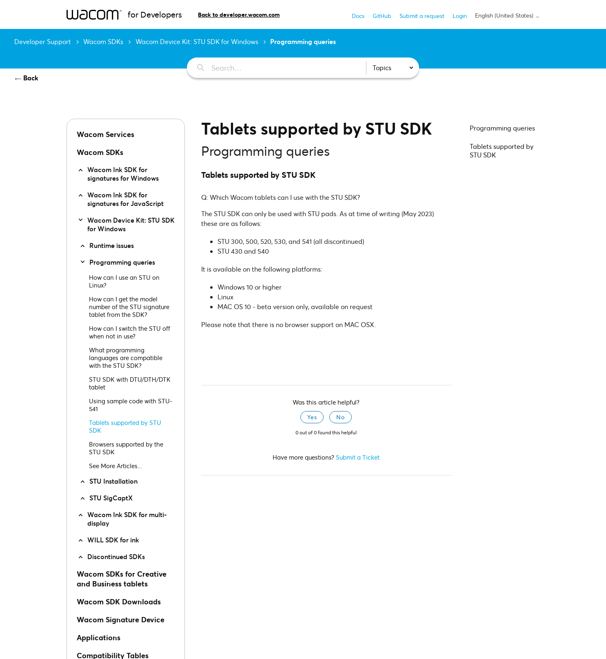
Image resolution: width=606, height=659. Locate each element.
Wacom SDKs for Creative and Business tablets (121, 578)
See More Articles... (115, 466)
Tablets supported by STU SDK (125, 426)
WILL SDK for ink (113, 539)
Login (460, 15)
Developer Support (42, 41)
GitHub (382, 15)
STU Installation (113, 481)
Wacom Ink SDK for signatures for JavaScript (125, 199)
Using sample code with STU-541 (130, 405)
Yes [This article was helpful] (312, 417)
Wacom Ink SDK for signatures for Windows (123, 173)
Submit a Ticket (358, 457)
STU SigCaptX (111, 497)
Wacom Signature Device (120, 619)
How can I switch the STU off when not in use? (129, 332)
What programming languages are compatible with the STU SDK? (125, 357)
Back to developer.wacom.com (239, 14)
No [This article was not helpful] (340, 417)
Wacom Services (105, 134)
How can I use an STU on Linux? (124, 281)
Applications (98, 637)
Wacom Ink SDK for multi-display (127, 518)
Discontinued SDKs (116, 556)
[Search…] (272, 67)
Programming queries (303, 41)
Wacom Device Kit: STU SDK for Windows (196, 41)
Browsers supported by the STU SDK (126, 448)
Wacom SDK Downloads (119, 601)
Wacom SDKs (103, 41)
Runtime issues (111, 245)
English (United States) (507, 15)
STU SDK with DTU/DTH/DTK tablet (130, 383)
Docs (358, 15)
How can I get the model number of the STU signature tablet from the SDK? (129, 306)
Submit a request (422, 15)
